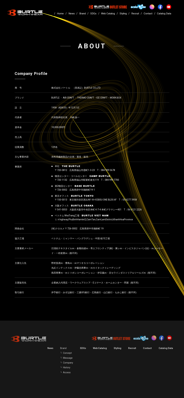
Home (60, 13)
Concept (67, 353)
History (66, 367)
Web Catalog (108, 13)
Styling (123, 13)
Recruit (135, 13)
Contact (148, 13)
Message (68, 358)
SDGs (93, 13)
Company (68, 362)
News (71, 13)
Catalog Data (164, 13)
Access (67, 372)
